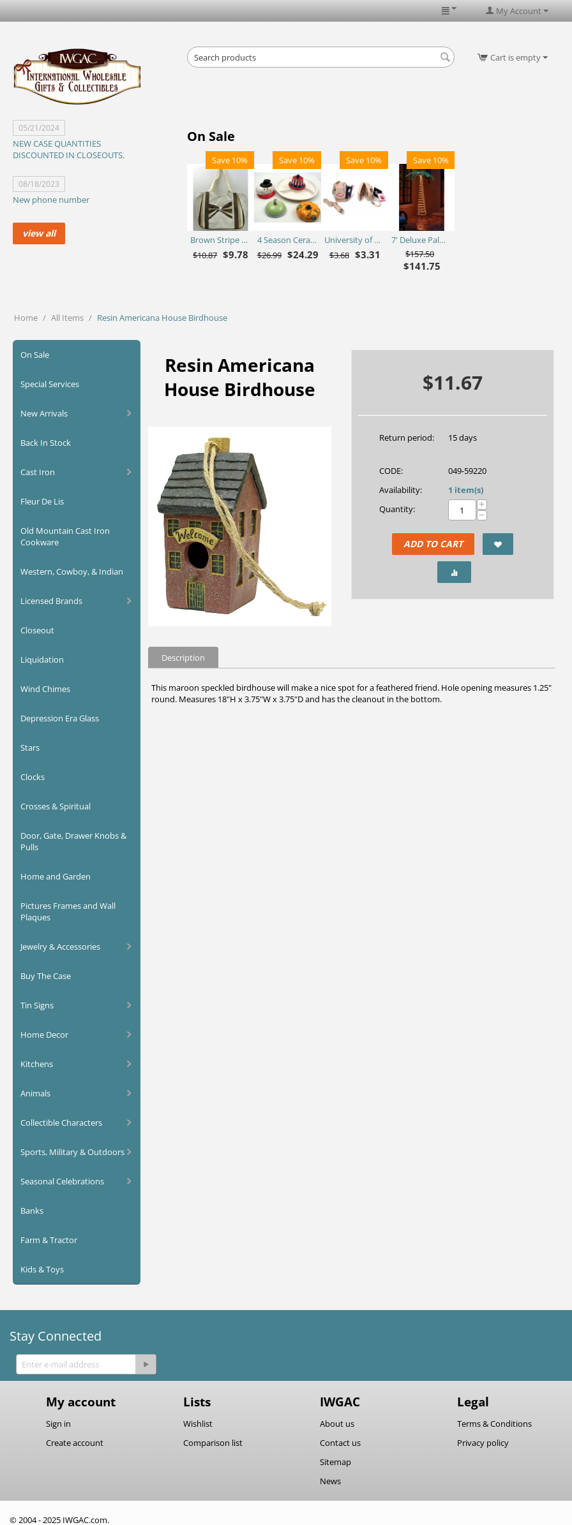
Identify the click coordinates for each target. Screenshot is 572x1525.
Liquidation (42, 659)
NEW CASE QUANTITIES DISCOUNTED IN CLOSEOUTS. (68, 149)
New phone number (51, 199)
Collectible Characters (61, 1122)
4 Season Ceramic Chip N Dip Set (287, 240)
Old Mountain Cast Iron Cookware (65, 536)
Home (26, 317)
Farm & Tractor (48, 1240)
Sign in (58, 1423)
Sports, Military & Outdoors (72, 1152)
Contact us (340, 1442)
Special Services (49, 384)
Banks (31, 1210)
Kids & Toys (42, 1269)
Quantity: (397, 509)
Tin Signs (37, 1005)
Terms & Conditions (494, 1423)
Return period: (406, 437)
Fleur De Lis (42, 501)
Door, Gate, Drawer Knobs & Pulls (73, 841)
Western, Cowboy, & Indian (71, 571)
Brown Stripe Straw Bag (220, 240)
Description (183, 657)
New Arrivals (44, 413)
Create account (74, 1442)
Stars (30, 747)
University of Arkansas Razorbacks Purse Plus (354, 240)
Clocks (32, 777)
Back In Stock (45, 442)
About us (337, 1423)
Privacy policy (483, 1442)
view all (39, 233)
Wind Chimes (45, 689)
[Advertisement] (336, 102)
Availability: (400, 490)
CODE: (391, 470)
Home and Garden (55, 876)
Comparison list (213, 1442)
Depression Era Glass (59, 718)
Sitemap (335, 1462)
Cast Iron (37, 472)
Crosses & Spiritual (55, 806)
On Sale (34, 354)
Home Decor (44, 1034)
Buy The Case (45, 976)
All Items (67, 317)
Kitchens (36, 1064)
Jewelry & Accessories (60, 946)
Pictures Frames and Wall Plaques (68, 911)
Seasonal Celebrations (62, 1181)
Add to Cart (433, 544)
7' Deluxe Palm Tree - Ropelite (421, 240)
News (330, 1481)
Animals (35, 1093)
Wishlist (198, 1423)
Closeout (37, 630)
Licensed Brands (51, 601)
